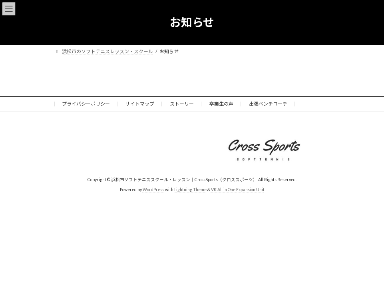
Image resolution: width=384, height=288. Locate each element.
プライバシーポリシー (86, 104)
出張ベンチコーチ (268, 104)
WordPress (153, 189)
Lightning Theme (190, 189)
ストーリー (182, 104)
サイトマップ (139, 104)
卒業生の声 (221, 104)
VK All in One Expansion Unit (238, 189)
